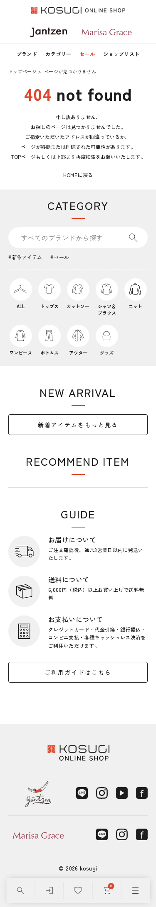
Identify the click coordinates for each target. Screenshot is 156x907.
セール (87, 53)
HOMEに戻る (78, 174)
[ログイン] (49, 890)
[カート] (106, 890)
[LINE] (82, 793)
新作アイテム (27, 256)
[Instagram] (102, 793)
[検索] (20, 890)
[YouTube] (122, 793)
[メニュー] (135, 890)
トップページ (22, 71)
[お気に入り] (78, 890)
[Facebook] (142, 793)
